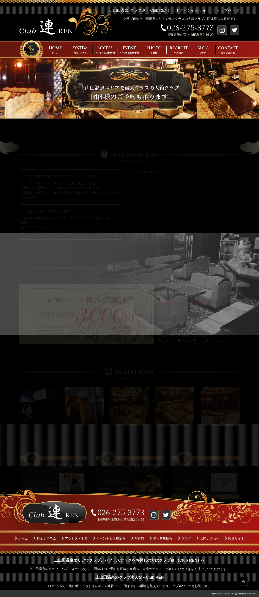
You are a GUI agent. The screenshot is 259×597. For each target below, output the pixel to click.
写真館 (139, 538)
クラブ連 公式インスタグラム (44, 232)
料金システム (46, 538)
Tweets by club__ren (146, 171)
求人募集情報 (162, 538)
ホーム (23, 538)
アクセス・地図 (76, 538)
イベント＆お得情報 (111, 538)
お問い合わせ (209, 538)
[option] (38, 406)
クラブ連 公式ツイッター (41, 228)
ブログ (186, 538)
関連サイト (236, 538)
